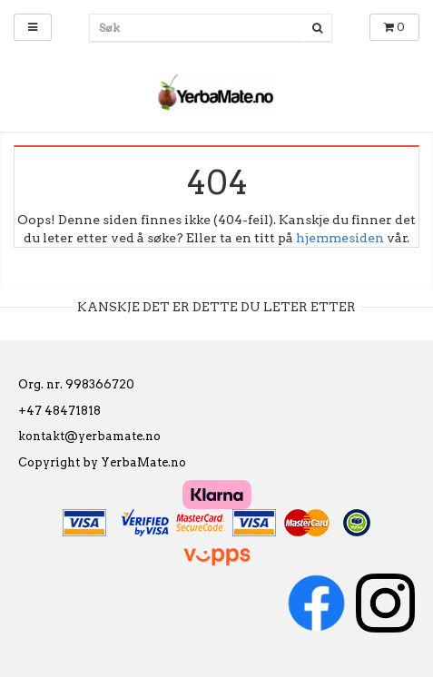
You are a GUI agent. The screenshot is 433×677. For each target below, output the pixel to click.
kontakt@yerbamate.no (89, 436)
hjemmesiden (340, 238)
